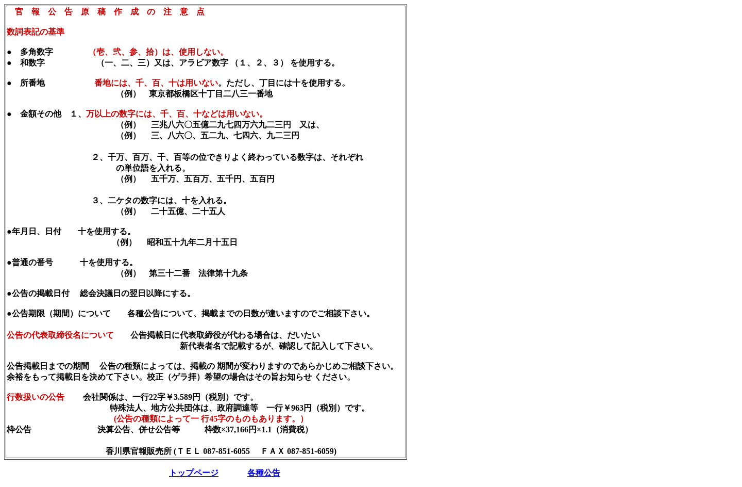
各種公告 (263, 472)
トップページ (193, 472)
